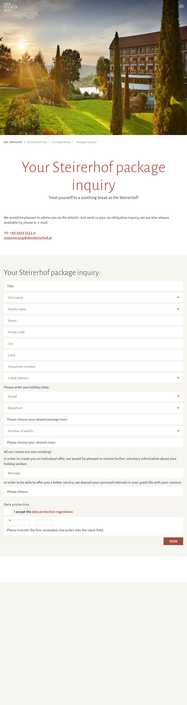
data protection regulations (52, 511)
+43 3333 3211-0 (22, 232)
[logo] (11, 7)
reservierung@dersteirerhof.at (28, 237)
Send (173, 541)
